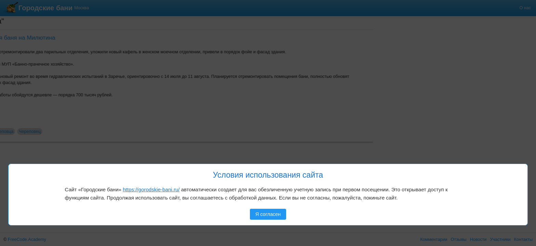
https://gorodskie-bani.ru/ (151, 189)
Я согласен (268, 214)
